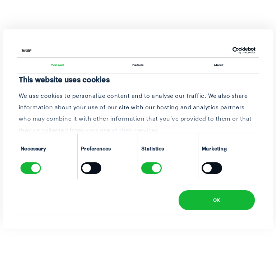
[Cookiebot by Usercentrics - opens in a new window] (224, 50)
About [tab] (218, 65)
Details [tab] (137, 65)
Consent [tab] (57, 65)
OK (216, 199)
